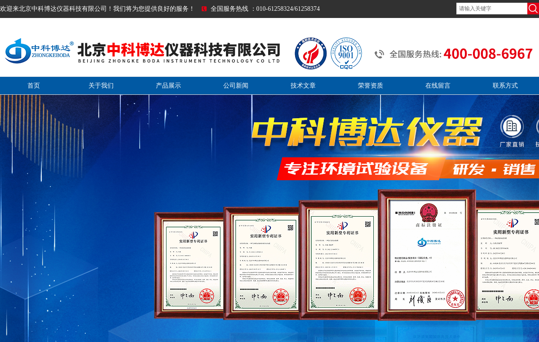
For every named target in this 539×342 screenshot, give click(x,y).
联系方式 (505, 85)
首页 (33, 85)
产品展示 (168, 85)
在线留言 (438, 85)
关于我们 (101, 85)
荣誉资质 (370, 85)
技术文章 (303, 85)
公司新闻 (235, 85)
